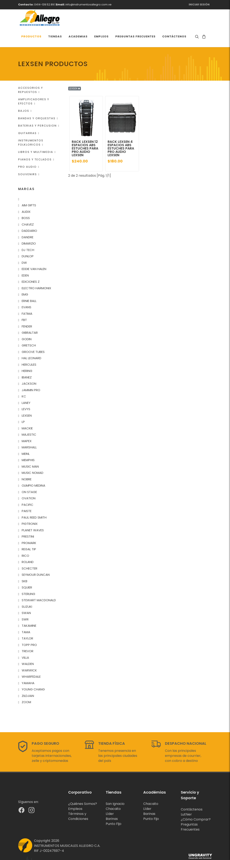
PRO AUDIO (28, 150)
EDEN (25, 259)
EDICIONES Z (31, 265)
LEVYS (26, 392)
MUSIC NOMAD (32, 456)
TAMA (26, 615)
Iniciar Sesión (199, 4)
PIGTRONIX (30, 507)
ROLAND (28, 545)
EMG (25, 278)
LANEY (26, 386)
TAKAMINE (29, 609)
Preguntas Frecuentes (190, 810)
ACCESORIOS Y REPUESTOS (30, 73)
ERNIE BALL (29, 284)
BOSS (26, 201)
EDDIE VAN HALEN (34, 252)
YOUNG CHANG (33, 673)
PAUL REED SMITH (34, 501)
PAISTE (26, 494)
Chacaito (113, 792)
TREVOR (27, 634)
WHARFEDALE (31, 660)
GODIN (26, 322)
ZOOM (26, 685)
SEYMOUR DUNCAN (36, 558)
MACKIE (27, 412)
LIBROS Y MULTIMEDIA (37, 135)
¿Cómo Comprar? (196, 802)
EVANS (26, 290)
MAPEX (26, 424)
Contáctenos (191, 792)
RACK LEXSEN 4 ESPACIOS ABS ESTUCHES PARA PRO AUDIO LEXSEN (121, 132)
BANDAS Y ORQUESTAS (38, 102)
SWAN (26, 596)
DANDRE (27, 220)
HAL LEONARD (31, 341)
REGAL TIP (29, 532)
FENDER (27, 310)
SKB (24, 564)
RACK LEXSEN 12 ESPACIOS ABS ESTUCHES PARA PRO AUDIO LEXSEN (85, 132)
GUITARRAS (28, 117)
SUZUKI (27, 590)
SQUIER (27, 571)
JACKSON (29, 367)
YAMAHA (28, 666)
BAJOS (25, 94)
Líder (110, 797)
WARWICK (29, 654)
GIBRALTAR (30, 316)
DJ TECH (28, 233)
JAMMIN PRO (31, 373)
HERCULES (29, 348)
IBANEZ (27, 361)
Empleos (75, 792)
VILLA (25, 641)
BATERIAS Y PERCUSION (38, 109)
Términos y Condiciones (78, 800)
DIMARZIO (29, 227)
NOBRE (26, 462)
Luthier (186, 797)
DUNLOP (28, 239)
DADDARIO (29, 214)
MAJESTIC (29, 418)
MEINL (26, 437)
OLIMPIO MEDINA (33, 469)
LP (23, 405)
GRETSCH (29, 329)
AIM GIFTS (29, 188)
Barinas (112, 802)
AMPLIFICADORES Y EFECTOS (33, 85)
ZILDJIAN (28, 679)
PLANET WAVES (33, 513)
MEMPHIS (28, 443)
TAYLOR (27, 622)
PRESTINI (28, 520)
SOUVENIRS (29, 158)
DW (24, 246)
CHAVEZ (28, 208)
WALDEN (28, 647)
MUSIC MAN (30, 450)
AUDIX (26, 195)
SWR (25, 603)
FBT (24, 303)
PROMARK (29, 526)
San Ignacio (115, 787)
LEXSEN (27, 399)
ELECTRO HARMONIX (36, 271)
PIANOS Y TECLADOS (36, 143)
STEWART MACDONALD (39, 583)
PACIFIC (27, 488)
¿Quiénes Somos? (82, 787)
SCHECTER (29, 552)
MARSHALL (29, 431)
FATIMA (27, 297)
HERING (27, 354)
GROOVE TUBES (33, 335)
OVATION (28, 481)
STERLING (28, 577)
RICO (25, 539)
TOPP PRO (29, 628)
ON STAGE (29, 475)
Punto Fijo (113, 807)
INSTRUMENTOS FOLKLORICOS (30, 126)
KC (24, 380)
